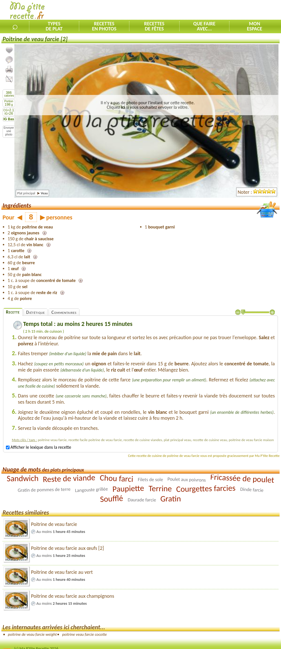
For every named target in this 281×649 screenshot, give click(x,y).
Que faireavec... (204, 26)
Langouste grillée (91, 490)
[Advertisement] (215, 10)
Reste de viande (69, 478)
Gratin (170, 498)
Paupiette (128, 488)
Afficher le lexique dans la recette (38, 447)
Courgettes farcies (206, 488)
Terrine (160, 488)
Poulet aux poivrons (186, 479)
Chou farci (117, 478)
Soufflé (111, 498)
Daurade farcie (142, 500)
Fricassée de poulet (242, 478)
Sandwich (23, 478)
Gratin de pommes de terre (43, 489)
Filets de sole (150, 479)
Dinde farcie (252, 489)
